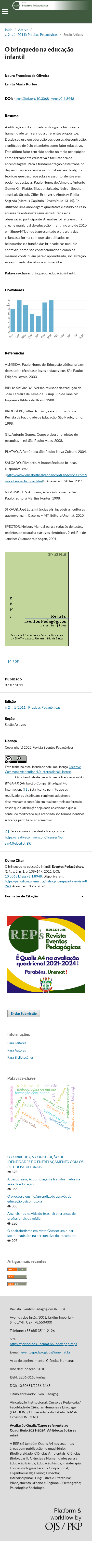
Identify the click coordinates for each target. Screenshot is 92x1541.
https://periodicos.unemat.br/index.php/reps (43, 1344)
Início (8, 30)
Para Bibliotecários (20, 1057)
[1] (26, 789)
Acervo (23, 30)
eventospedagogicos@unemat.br (46, 1352)
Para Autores (16, 1050)
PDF (15, 661)
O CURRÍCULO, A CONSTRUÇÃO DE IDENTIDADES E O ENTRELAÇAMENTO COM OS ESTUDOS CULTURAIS (45, 1162)
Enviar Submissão (24, 1013)
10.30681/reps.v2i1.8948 (23, 876)
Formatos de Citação (21, 896)
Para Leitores (16, 1043)
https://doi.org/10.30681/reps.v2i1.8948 (43, 98)
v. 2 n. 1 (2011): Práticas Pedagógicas (31, 35)
